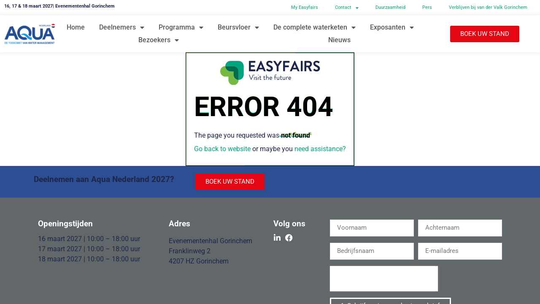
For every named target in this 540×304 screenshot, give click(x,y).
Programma (181, 27)
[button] (484, 34)
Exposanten (392, 27)
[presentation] (384, 278)
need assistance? (320, 149)
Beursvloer (238, 27)
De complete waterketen (314, 27)
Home (76, 27)
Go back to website (222, 149)
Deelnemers (121, 27)
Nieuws (339, 40)
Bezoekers (158, 40)
